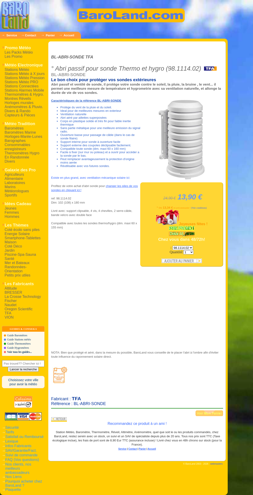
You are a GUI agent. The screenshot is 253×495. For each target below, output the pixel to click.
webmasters (216, 464)
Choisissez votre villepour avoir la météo (23, 382)
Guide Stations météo (19, 339)
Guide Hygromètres (18, 347)
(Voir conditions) (199, 208)
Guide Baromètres (17, 335)
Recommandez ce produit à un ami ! (137, 424)
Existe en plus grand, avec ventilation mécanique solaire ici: (90, 177)
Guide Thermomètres (19, 343)
